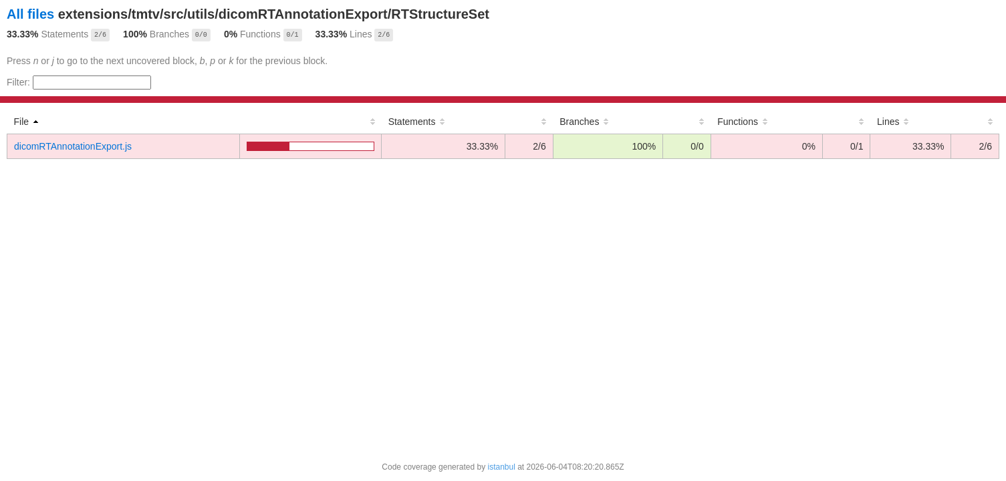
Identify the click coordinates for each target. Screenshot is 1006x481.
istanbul (501, 467)
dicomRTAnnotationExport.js (73, 146)
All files (30, 14)
